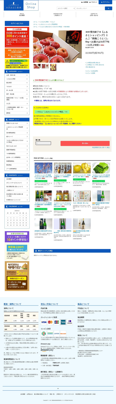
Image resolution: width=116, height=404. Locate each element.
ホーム (35, 22)
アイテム (104, 2)
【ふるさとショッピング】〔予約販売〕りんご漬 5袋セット (81, 175)
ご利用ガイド (59, 394)
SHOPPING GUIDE (58, 14)
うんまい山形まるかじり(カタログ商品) (51, 26)
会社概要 (22, 394)
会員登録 (85, 2)
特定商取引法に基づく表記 (101, 147)
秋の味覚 (67, 26)
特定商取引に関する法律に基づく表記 (85, 394)
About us (22, 14)
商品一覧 (52, 394)
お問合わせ (30, 394)
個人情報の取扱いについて (41, 394)
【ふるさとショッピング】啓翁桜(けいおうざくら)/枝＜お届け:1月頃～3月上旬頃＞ (43, 176)
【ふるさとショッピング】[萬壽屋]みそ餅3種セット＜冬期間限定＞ (62, 176)
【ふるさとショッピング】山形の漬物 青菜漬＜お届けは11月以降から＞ (101, 176)
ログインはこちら (17, 23)
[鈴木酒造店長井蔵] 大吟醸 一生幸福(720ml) (81, 231)
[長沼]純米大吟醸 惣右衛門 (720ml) (43, 231)
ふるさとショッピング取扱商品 (48, 24)
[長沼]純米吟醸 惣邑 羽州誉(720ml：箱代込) (100, 203)
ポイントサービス (69, 394)
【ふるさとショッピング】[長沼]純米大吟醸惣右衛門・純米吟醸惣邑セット (43, 204)
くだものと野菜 (44, 22)
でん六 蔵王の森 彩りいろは (80, 203)
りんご (53, 22)
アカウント (94, 2)
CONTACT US (94, 14)
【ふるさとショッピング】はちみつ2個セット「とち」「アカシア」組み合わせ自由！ (62, 204)
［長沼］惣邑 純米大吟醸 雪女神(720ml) (62, 231)
